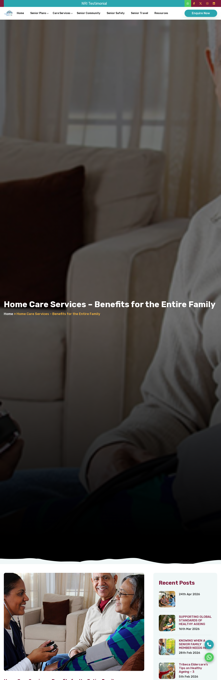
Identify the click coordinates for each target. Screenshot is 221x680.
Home (20, 13)
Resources (161, 13)
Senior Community (88, 13)
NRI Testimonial (94, 3)
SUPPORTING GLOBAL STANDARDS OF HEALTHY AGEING (195, 620)
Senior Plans (38, 13)
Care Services (61, 13)
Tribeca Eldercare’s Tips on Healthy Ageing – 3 (193, 668)
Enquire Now (201, 13)
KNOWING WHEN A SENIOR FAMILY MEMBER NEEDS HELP (195, 644)
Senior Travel (139, 13)
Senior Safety (116, 13)
